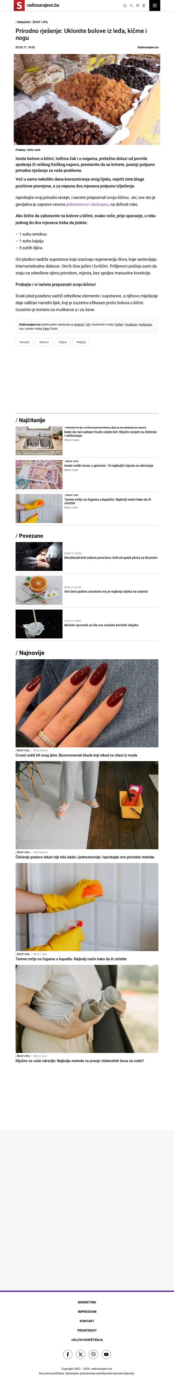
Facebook (131, 324)
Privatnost (87, 1330)
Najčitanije (32, 420)
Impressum (87, 1311)
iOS (88, 324)
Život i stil (40, 22)
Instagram (145, 324)
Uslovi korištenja (87, 1340)
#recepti (24, 342)
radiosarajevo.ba (101, 1368)
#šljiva (62, 342)
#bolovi (44, 342)
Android (79, 324)
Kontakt (87, 1321)
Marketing (87, 1302)
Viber (46, 328)
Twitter (118, 324)
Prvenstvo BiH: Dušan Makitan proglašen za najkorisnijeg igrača (105, 427)
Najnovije (31, 653)
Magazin (23, 22)
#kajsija (81, 342)
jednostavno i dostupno (87, 204)
